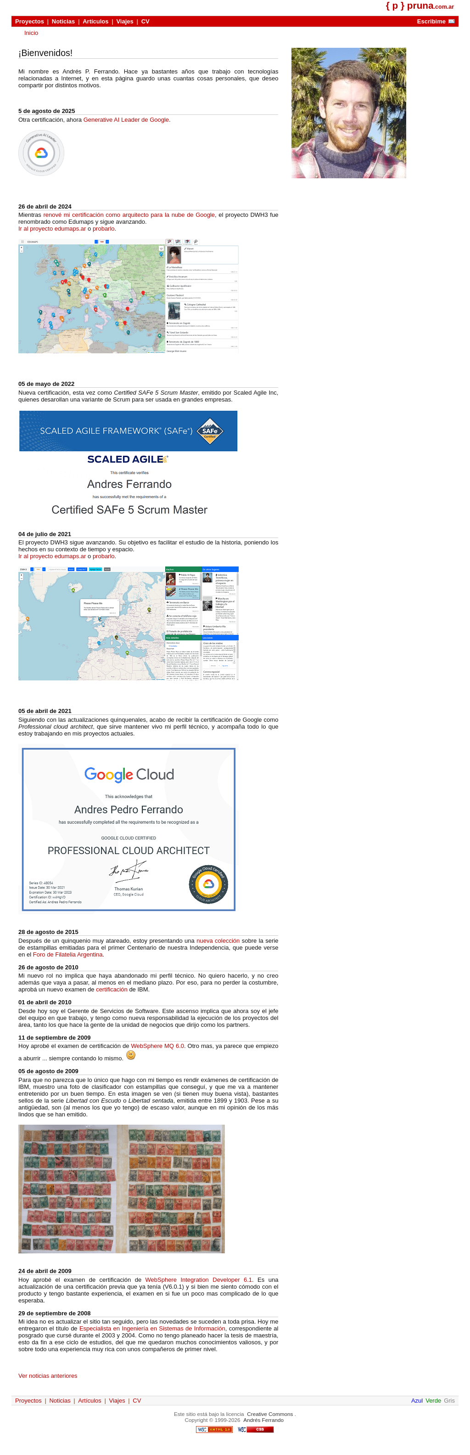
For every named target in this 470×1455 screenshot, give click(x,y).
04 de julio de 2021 (44, 534)
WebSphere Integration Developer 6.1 (198, 1279)
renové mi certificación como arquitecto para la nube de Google (129, 214)
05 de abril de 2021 (45, 711)
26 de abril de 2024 (45, 206)
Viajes (124, 21)
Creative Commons (270, 1414)
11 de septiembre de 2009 (54, 1037)
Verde (433, 1400)
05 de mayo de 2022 (46, 383)
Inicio (31, 32)
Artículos (95, 21)
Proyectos (29, 21)
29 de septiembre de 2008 (54, 1313)
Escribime (431, 21)
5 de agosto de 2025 (46, 111)
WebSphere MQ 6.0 (157, 1045)
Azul (417, 1400)
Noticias (63, 21)
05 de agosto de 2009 (48, 1071)
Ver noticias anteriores (48, 1375)
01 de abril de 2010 (45, 1002)
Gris (449, 1400)
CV (145, 21)
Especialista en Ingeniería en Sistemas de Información (152, 1328)
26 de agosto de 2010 (48, 967)
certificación (112, 989)
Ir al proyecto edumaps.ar (52, 228)
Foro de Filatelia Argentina (68, 954)
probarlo (104, 228)
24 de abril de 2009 (45, 1271)
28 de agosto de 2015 (48, 931)
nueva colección (218, 940)
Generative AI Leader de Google (126, 119)
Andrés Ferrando (263, 1420)
